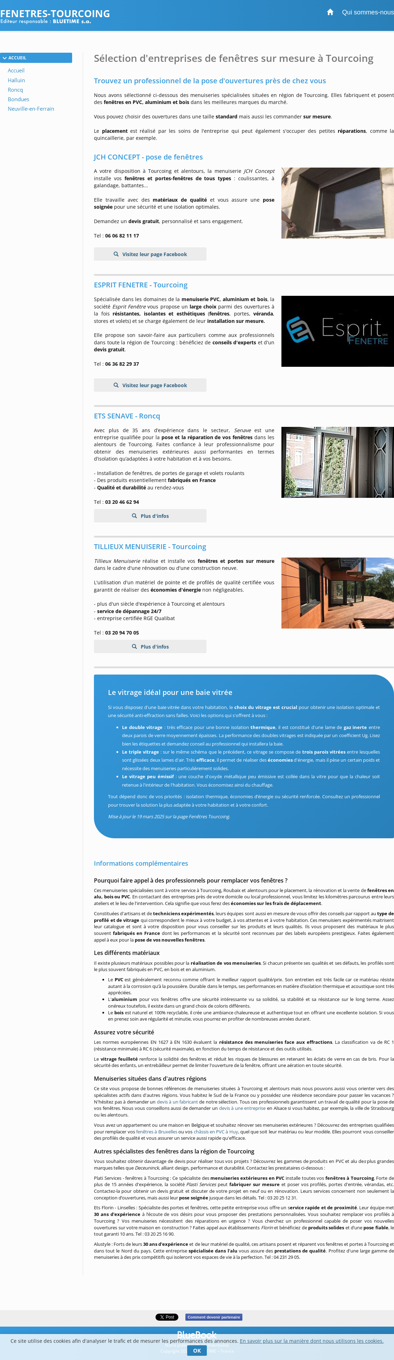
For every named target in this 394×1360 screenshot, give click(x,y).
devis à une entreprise (242, 1108)
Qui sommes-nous (368, 12)
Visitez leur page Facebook (154, 254)
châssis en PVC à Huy (216, 1131)
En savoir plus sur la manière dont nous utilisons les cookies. (312, 1341)
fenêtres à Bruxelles (156, 1131)
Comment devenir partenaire (214, 1317)
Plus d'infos (154, 516)
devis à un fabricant (177, 1102)
